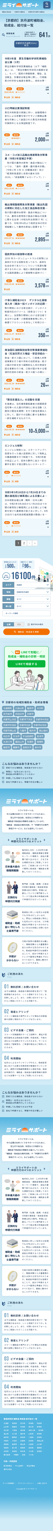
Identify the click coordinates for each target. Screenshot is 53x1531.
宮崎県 (39, 1451)
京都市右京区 (40, 725)
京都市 (30, 713)
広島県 (31, 1444)
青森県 (14, 1423)
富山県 (6, 1434)
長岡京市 (27, 747)
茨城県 (22, 1427)
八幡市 (23, 730)
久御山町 (19, 708)
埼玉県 (6, 1430)
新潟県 (40, 1430)
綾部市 (6, 747)
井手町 (40, 708)
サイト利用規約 (8, 1483)
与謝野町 (7, 708)
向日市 (6, 736)
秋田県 (39, 1423)
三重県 (31, 1437)
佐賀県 (6, 1451)
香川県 (14, 1448)
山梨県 (31, 1434)
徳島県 (6, 1448)
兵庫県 (22, 1441)
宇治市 (16, 736)
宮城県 (31, 1423)
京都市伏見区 (9, 725)
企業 (9, 624)
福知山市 (19, 741)
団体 (19, 624)
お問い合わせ (42, 1483)
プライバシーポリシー (26, 1483)
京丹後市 (7, 713)
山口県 (39, 1444)
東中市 (38, 747)
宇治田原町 (28, 736)
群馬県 (39, 1427)
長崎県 (14, 1451)
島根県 (14, 1444)
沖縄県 (16, 1455)
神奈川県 (32, 1430)
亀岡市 (30, 708)
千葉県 (14, 1430)
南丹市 (32, 730)
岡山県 (22, 1444)
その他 (31, 1455)
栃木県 (31, 1427)
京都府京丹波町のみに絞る (26, 44)
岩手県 (22, 1423)
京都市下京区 (26, 719)
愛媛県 (22, 1448)
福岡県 (39, 1448)
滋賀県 (39, 1437)
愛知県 (22, 1437)
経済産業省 (8, 1466)
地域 (8, 592)
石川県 (14, 1434)
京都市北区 (25, 725)
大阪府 (14, 1441)
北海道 (6, 1423)
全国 (23, 1455)
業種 (8, 599)
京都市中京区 (42, 719)
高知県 (31, 1448)
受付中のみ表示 (37, 624)
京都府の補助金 (19, 12)
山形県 (6, 1427)
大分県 (31, 1451)
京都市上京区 (9, 719)
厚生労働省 (31, 1466)
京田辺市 (19, 713)
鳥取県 (6, 1444)
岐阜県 (6, 1437)
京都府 (6, 1441)
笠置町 (30, 741)
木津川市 (7, 741)
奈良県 (31, 1441)
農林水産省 (8, 1469)
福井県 (22, 1434)
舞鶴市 (16, 747)
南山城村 (43, 730)
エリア (8, 584)
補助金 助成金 (6, 12)
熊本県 (22, 1451)
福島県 (14, 1427)
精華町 (40, 741)
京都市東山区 (9, 730)
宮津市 (40, 736)
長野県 (39, 1434)
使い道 (8, 606)
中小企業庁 (19, 1466)
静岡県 (14, 1437)
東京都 (22, 1430)
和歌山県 (40, 1441)
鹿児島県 (7, 1455)
